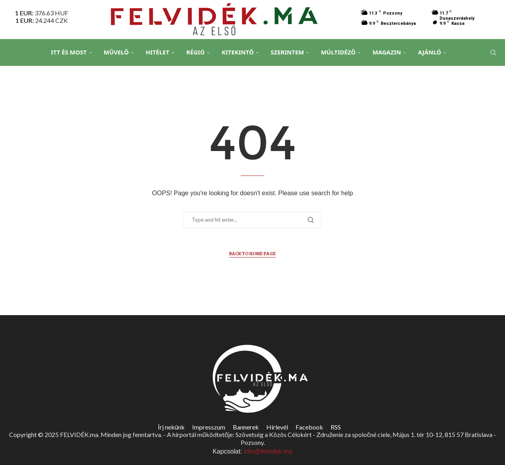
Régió (195, 52)
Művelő (116, 52)
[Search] (493, 52)
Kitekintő (238, 52)
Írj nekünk (171, 427)
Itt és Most (69, 52)
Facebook (309, 427)
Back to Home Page (252, 253)
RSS (336, 427)
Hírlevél (277, 427)
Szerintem (287, 52)
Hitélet (157, 52)
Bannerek (246, 427)
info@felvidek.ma (268, 451)
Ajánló (429, 52)
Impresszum (208, 427)
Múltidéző (338, 52)
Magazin (386, 52)
